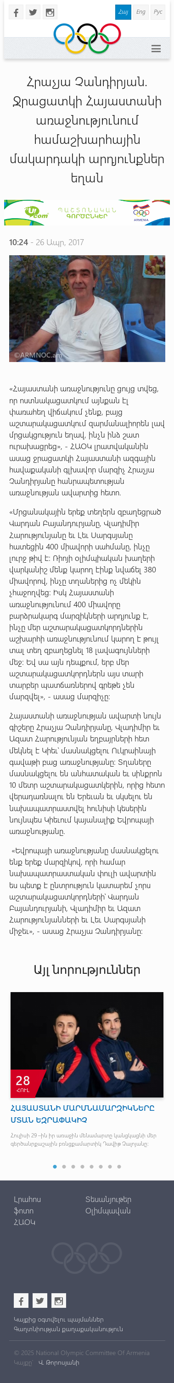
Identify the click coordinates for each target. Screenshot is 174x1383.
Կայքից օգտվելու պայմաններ (59, 1319)
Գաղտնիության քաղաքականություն (68, 1328)
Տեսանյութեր (108, 1199)
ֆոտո (24, 1210)
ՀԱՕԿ (24, 1222)
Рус (158, 11)
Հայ (123, 11)
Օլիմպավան (108, 1210)
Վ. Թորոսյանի (58, 1362)
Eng (141, 11)
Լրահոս (27, 1199)
